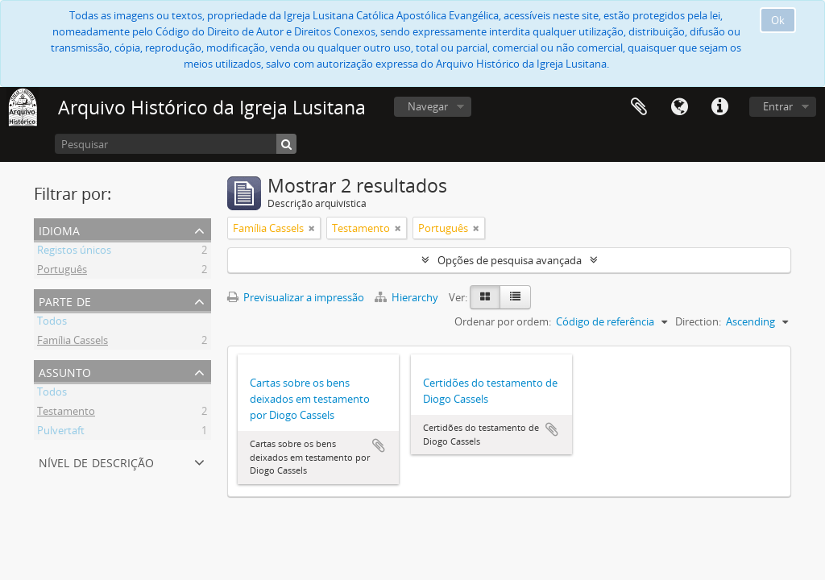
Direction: (698, 321)
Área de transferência (639, 107)
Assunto (65, 371)
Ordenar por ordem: (502, 321)
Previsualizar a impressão (295, 297)
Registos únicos (74, 252)
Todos (52, 323)
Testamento (66, 413)
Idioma (679, 107)
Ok (778, 20)
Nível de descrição (96, 461)
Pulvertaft (61, 432)
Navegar (428, 106)
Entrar (778, 106)
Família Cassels (72, 342)
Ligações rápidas (719, 107)
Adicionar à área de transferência (379, 445)
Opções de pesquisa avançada (509, 260)
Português (62, 271)
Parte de (65, 300)
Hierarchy (408, 297)
